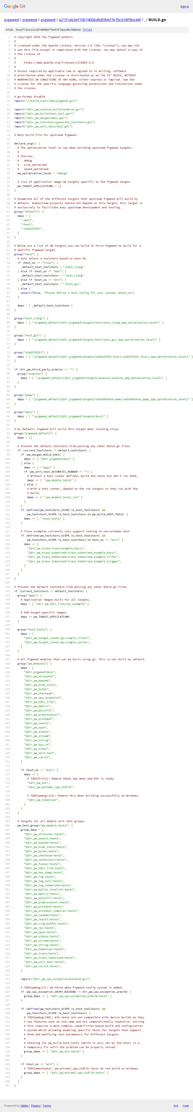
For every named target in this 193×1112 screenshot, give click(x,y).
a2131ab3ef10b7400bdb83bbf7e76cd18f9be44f (100, 19)
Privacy (35, 1106)
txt (175, 1105)
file (87, 29)
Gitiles (24, 1106)
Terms (47, 1106)
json (185, 1105)
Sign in (184, 6)
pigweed (11, 19)
